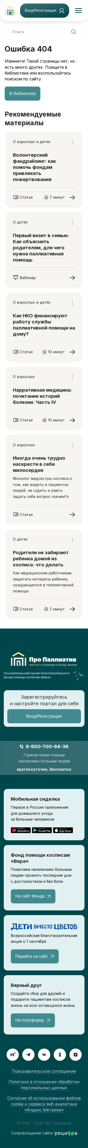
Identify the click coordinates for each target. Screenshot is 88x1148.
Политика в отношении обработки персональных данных (44, 1084)
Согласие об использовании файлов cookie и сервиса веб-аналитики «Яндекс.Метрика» (44, 1104)
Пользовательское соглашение (44, 1071)
